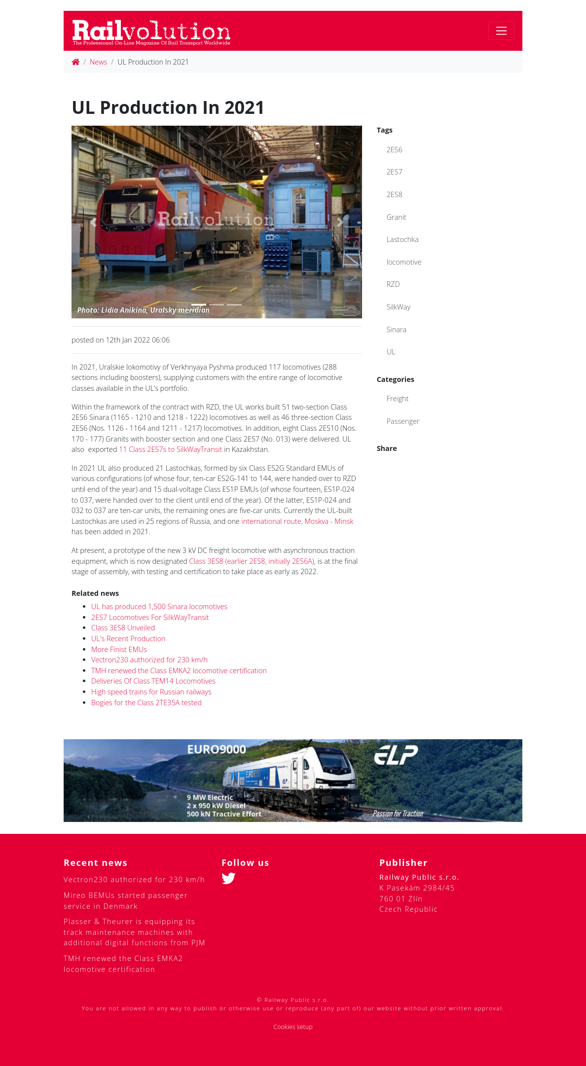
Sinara (396, 329)
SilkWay (398, 306)
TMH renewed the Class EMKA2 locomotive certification (179, 670)
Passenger (403, 421)
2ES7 (395, 171)
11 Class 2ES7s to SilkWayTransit (170, 449)
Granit (396, 217)
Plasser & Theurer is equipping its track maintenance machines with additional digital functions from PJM (135, 932)
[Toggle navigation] (501, 31)
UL (391, 351)
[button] (93, 222)
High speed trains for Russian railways (151, 691)
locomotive (404, 262)
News (98, 62)
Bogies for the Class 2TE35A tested (146, 702)
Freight (398, 398)
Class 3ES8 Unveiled (123, 627)
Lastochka (403, 239)
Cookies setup (293, 1027)
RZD (393, 284)
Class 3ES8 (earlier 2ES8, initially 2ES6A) (251, 561)
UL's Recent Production (128, 638)
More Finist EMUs (119, 649)
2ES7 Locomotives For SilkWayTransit (150, 617)
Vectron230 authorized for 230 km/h (149, 659)
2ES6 (395, 149)
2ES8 (395, 194)
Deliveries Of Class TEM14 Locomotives (153, 681)
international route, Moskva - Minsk (298, 521)
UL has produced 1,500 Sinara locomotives (159, 606)
